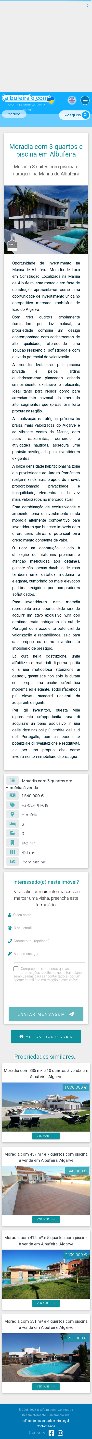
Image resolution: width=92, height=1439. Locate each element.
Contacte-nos (46, 1426)
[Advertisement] (46, 46)
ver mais (46, 1136)
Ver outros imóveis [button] (46, 1036)
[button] (84, 190)
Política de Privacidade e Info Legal (45, 1421)
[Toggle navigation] (85, 100)
